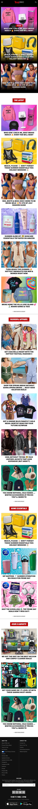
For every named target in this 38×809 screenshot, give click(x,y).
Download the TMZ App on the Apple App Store (12, 804)
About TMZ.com (6, 743)
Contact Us (22, 743)
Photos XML (5, 772)
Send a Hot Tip (23, 745)
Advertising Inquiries (25, 749)
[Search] (36, 2)
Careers (22, 747)
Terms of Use (5, 747)
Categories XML (5, 764)
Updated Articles (6, 758)
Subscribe (33, 784)
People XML (5, 770)
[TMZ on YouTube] (20, 792)
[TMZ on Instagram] (23, 792)
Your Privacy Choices (8, 751)
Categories (4, 762)
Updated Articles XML (7, 760)
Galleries (4, 766)
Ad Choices (4, 749)
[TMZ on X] (17, 792)
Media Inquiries (23, 751)
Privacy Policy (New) (7, 745)
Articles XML (5, 755)
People (3, 768)
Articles (3, 753)
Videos (3, 775)
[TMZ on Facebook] (13, 792)
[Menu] (2, 2)
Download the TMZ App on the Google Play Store (25, 804)
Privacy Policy (20, 781)
